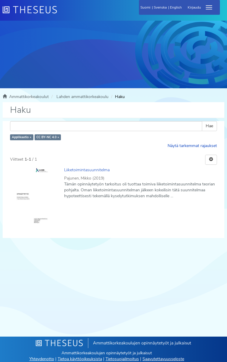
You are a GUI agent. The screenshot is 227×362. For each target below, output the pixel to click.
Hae (209, 126)
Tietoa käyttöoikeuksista (80, 359)
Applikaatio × (21, 137)
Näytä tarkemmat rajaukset (192, 146)
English (176, 7)
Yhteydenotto (41, 359)
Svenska (160, 7)
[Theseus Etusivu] (62, 13)
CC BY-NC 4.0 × (47, 137)
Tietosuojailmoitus (122, 359)
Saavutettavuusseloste (163, 359)
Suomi (145, 7)
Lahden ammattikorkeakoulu (82, 97)
